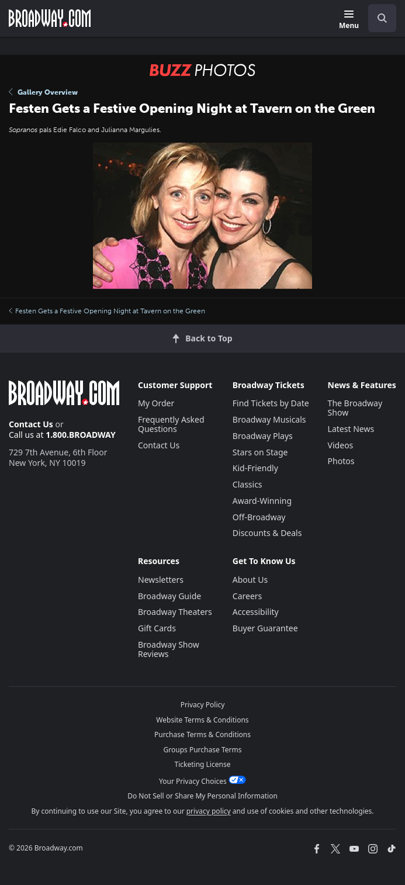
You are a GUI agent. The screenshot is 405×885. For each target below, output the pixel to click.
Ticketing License (203, 764)
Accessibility (256, 611)
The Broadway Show (355, 407)
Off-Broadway (259, 517)
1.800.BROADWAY (81, 434)
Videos (341, 445)
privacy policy (208, 811)
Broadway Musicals (269, 419)
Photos (341, 460)
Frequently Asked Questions (171, 424)
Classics (247, 484)
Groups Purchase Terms (203, 750)
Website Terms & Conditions (202, 720)
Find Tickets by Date (271, 403)
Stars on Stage (260, 452)
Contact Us (31, 424)
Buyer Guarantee (265, 628)
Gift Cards (157, 628)
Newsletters (161, 579)
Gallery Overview (43, 92)
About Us (250, 579)
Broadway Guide (169, 595)
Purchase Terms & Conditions (202, 734)
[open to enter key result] (382, 18)
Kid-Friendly (255, 467)
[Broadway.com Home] (50, 18)
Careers (247, 595)
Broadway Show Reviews (168, 649)
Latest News (351, 428)
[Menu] (349, 20)
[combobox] (377, 18)
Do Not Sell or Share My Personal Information (202, 796)
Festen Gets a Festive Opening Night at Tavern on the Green (107, 311)
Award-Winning (262, 500)
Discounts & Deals (267, 532)
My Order (156, 403)
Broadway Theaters (175, 611)
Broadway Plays (263, 435)
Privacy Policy (203, 705)
